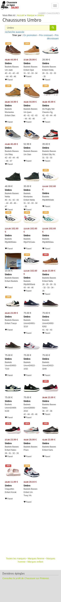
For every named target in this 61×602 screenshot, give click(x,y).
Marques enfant (35, 561)
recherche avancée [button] (14, 32)
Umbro (40, 15)
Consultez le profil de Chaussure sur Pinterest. (25, 578)
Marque (30, 15)
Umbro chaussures (49, 13)
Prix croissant (46, 35)
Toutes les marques (16, 558)
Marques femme (36, 558)
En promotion (30, 35)
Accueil (20, 15)
